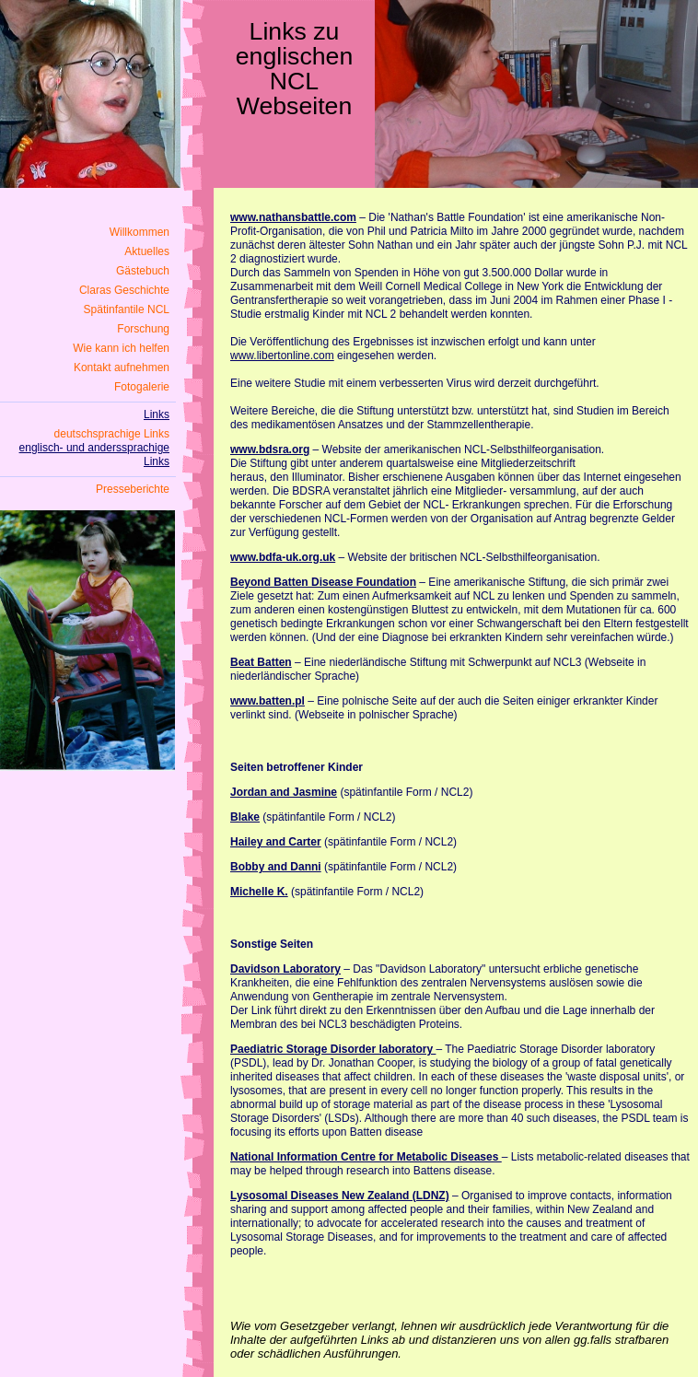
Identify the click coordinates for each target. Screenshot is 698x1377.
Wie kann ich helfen (121, 348)
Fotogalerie (141, 386)
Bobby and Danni (275, 866)
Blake (245, 817)
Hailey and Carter (275, 841)
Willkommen (139, 232)
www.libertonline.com (282, 355)
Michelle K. (259, 891)
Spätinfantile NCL (126, 309)
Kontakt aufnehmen (121, 367)
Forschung (143, 328)
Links (156, 414)
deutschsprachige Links (111, 433)
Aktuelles (146, 251)
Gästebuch (142, 270)
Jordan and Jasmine (283, 792)
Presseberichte (132, 489)
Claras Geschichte (124, 290)
